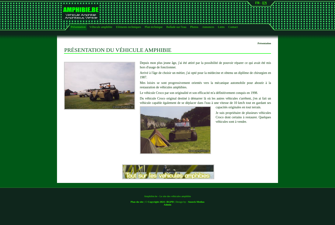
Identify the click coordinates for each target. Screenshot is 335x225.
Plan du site (137, 201)
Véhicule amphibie (100, 27)
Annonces (208, 27)
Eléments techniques (128, 27)
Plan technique (154, 27)
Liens (221, 27)
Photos (194, 27)
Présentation (78, 27)
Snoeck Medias (196, 201)
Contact (233, 27)
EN (264, 3)
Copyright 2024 (156, 201)
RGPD (170, 201)
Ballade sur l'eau (176, 27)
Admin (167, 204)
